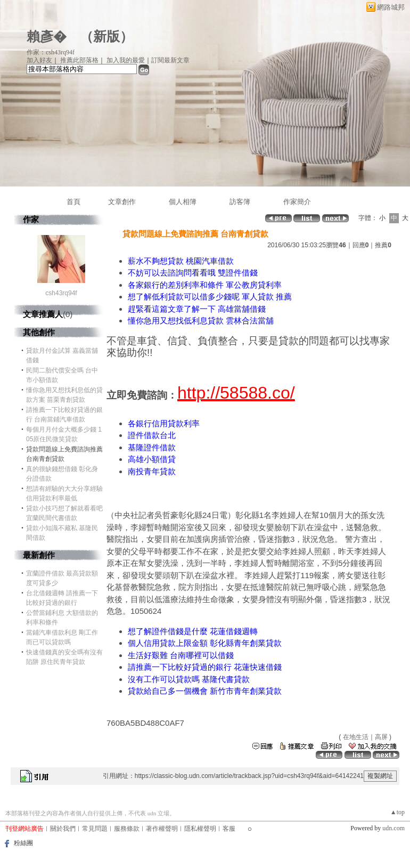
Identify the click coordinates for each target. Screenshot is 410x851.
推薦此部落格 (79, 60)
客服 (229, 828)
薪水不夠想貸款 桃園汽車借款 (181, 260)
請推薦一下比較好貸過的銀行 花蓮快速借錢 (205, 666)
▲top (397, 812)
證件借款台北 (152, 435)
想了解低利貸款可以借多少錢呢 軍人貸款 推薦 (210, 296)
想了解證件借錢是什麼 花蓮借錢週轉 (193, 631)
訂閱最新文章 (170, 60)
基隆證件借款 (152, 447)
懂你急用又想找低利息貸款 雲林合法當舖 (201, 320)
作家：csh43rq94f (51, 52)
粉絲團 (23, 843)
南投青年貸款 (152, 471)
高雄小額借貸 (152, 459)
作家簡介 (297, 202)
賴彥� (47, 36)
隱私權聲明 (200, 828)
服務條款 (127, 828)
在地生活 (355, 737)
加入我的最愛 (125, 60)
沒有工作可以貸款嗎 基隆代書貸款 (189, 679)
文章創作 (122, 202)
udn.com (393, 828)
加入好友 (39, 60)
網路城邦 (391, 7)
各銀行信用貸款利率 (164, 423)
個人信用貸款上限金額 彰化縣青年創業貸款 (205, 642)
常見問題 (95, 828)
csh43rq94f (61, 293)
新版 (106, 36)
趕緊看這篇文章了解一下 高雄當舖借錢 (197, 308)
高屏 (381, 737)
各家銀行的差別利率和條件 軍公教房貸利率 (205, 284)
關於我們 (63, 828)
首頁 (73, 202)
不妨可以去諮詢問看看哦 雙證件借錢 (193, 272)
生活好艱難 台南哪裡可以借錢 (181, 655)
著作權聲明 (162, 828)
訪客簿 (239, 202)
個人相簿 (182, 202)
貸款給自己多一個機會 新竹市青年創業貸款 (205, 690)
